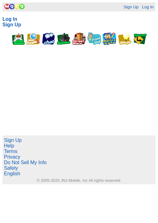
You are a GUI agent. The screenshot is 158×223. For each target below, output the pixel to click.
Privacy (12, 157)
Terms (11, 151)
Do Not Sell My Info (25, 162)
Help (9, 145)
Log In (148, 7)
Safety (11, 168)
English (12, 173)
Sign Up (130, 7)
